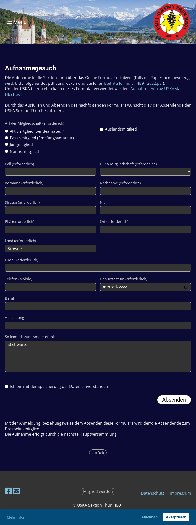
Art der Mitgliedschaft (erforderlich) (34, 123)
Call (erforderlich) (19, 163)
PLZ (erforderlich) (19, 221)
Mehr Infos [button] (16, 517)
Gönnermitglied (22, 151)
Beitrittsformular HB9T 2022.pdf (133, 83)
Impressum (180, 493)
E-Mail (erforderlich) (21, 259)
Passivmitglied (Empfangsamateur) (39, 138)
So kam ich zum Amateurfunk (30, 336)
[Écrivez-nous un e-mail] (16, 491)
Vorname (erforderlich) (24, 182)
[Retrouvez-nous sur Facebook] (8, 491)
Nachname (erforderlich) (120, 182)
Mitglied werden (98, 491)
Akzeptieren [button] (176, 517)
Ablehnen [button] (149, 517)
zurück (98, 452)
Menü (17, 22)
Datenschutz (152, 493)
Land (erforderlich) (20, 240)
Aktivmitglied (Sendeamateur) (34, 131)
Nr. (102, 202)
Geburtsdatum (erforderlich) (123, 278)
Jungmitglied (19, 144)
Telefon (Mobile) (18, 278)
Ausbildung (14, 317)
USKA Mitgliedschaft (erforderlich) (128, 163)
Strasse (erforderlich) (22, 202)
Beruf (9, 298)
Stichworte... (98, 356)
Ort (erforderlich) (114, 221)
